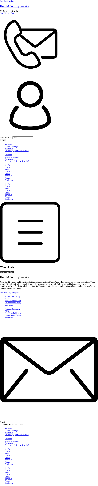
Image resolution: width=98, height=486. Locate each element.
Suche (3, 140)
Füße (6, 169)
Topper (7, 174)
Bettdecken (9, 180)
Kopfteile (8, 176)
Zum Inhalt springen (7, 1)
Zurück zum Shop (7, 272)
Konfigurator (10, 165)
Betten (7, 167)
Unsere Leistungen (12, 146)
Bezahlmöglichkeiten (13, 301)
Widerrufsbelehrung (12, 296)
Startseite (8, 144)
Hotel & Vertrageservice (14, 6)
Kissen (7, 178)
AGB (7, 298)
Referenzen (9, 149)
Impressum (9, 305)
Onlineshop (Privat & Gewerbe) (17, 151)
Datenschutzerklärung (13, 303)
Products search (6, 138)
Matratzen (8, 172)
